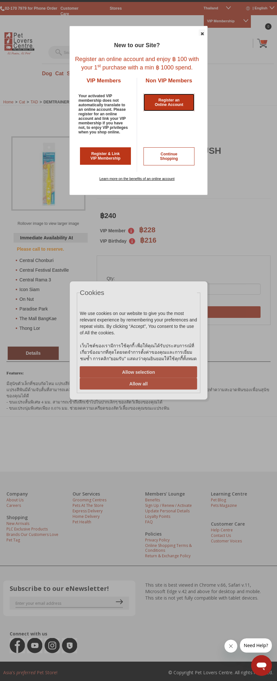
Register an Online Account (169, 102)
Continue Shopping (169, 156)
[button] (202, 32)
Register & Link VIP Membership (106, 156)
